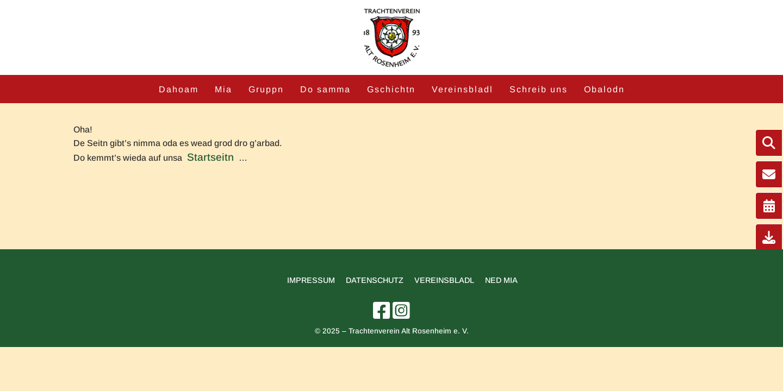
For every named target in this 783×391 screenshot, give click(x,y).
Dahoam (178, 89)
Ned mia (501, 280)
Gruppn (266, 89)
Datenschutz (374, 280)
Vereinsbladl (462, 89)
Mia (223, 89)
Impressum (311, 280)
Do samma (325, 89)
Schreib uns (538, 89)
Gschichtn (391, 89)
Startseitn (210, 157)
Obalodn (604, 89)
